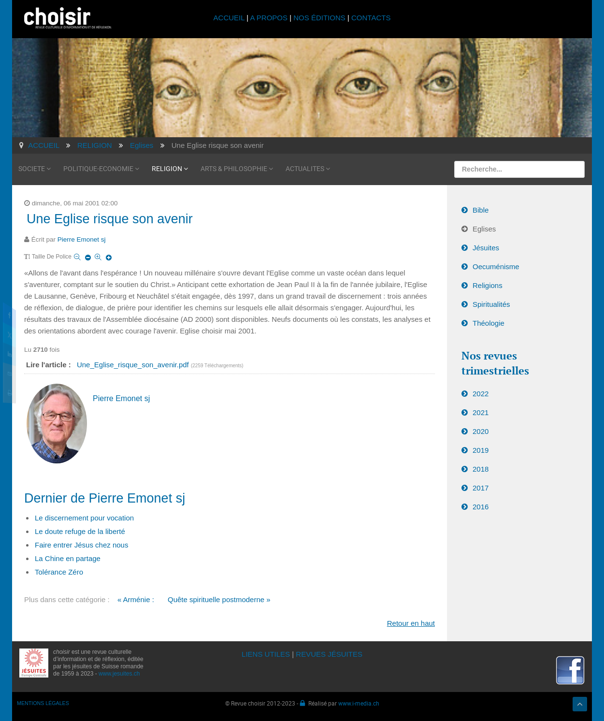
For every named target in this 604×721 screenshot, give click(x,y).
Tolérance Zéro (59, 572)
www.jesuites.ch (119, 673)
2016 (481, 507)
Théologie (488, 323)
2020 (481, 431)
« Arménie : (135, 599)
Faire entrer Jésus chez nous (81, 545)
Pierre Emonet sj (82, 239)
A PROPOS (269, 18)
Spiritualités (491, 304)
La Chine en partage (68, 558)
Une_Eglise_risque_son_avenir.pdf (134, 364)
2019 (481, 450)
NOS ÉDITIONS (319, 18)
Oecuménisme (496, 266)
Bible (481, 210)
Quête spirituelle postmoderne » (219, 599)
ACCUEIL (230, 18)
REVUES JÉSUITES (329, 654)
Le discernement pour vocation (84, 518)
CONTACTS (370, 18)
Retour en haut (411, 623)
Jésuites (486, 248)
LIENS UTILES (266, 654)
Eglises (484, 229)
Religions (488, 285)
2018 (481, 469)
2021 (481, 412)
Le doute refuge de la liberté (80, 531)
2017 (481, 488)
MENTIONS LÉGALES (43, 703)
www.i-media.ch (358, 703)
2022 (481, 393)
